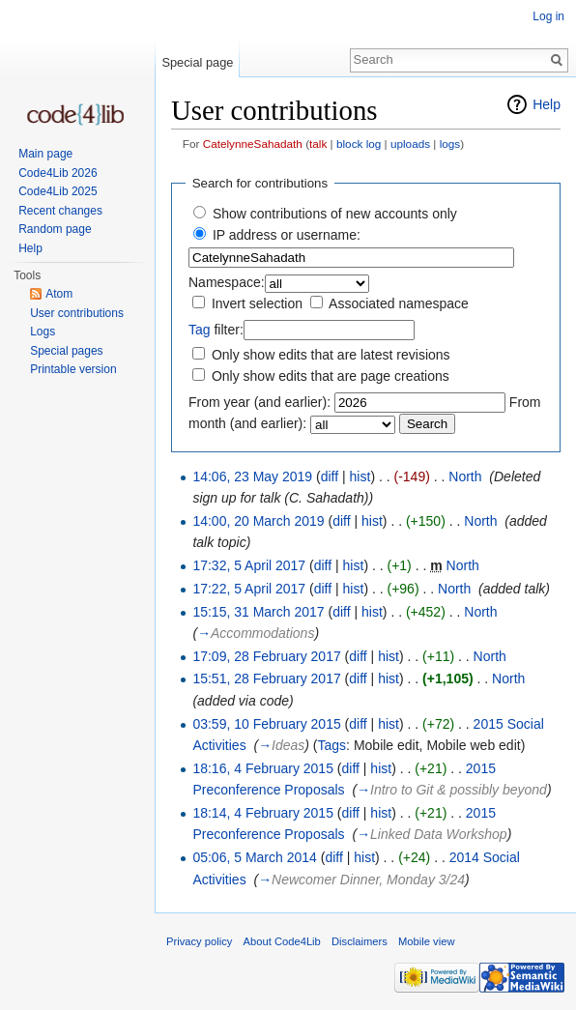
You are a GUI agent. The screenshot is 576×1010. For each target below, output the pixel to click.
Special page (197, 62)
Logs (42, 331)
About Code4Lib (282, 941)
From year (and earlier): (259, 402)
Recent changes (60, 210)
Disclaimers (359, 941)
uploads (410, 143)
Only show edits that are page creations (330, 376)
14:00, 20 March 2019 (258, 521)
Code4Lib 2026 (57, 173)
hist (360, 476)
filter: (216, 329)
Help (547, 104)
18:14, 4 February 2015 (262, 813)
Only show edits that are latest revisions (331, 354)
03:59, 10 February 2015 (266, 724)
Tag (199, 329)
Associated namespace (399, 303)
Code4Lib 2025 (57, 191)
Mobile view (426, 941)
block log (358, 143)
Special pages (66, 351)
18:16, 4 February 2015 (262, 768)
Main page (45, 153)
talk (318, 143)
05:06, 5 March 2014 (254, 857)
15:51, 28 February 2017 (266, 678)
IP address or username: (286, 235)
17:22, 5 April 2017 (248, 588)
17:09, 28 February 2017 (266, 656)
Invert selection (257, 303)
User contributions (77, 313)
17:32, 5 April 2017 (248, 565)
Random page (54, 229)
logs (450, 143)
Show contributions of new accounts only (335, 213)
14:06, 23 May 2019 (252, 476)
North (464, 476)
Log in (548, 16)
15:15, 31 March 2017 (258, 612)
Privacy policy (199, 941)
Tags (332, 745)
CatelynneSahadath (252, 143)
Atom (58, 294)
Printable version (73, 369)
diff (329, 476)
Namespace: (226, 282)
